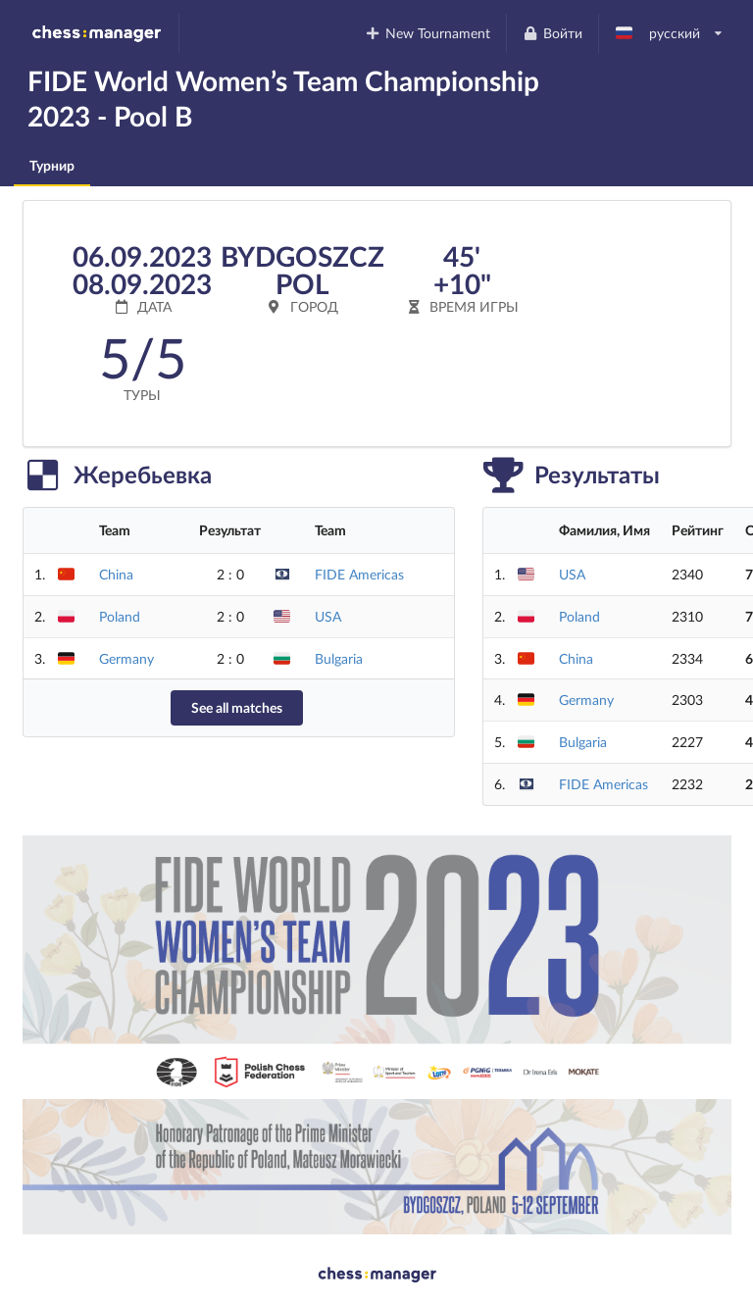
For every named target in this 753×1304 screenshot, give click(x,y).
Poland (119, 616)
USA (328, 616)
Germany (126, 658)
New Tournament (428, 33)
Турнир (52, 165)
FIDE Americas (359, 574)
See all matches (236, 707)
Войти (552, 33)
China (116, 574)
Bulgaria (339, 658)
